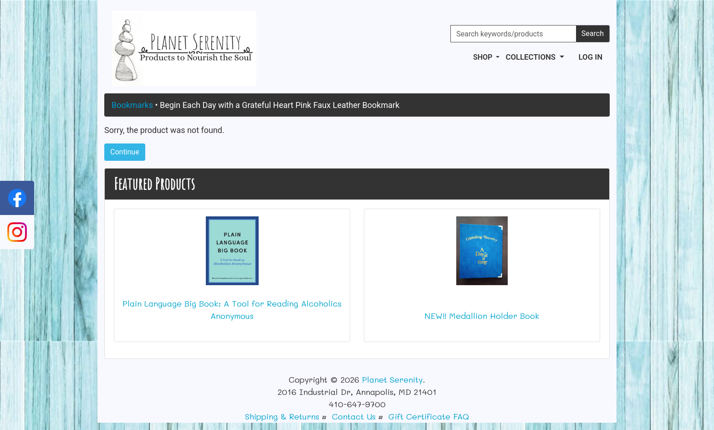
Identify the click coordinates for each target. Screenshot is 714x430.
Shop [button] (483, 57)
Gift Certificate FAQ (428, 416)
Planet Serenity (392, 379)
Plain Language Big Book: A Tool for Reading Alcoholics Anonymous (232, 309)
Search (592, 33)
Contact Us (354, 416)
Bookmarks (132, 105)
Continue (124, 152)
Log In (590, 56)
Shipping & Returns (282, 416)
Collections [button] (531, 56)
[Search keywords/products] (513, 33)
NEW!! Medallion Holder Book (482, 315)
